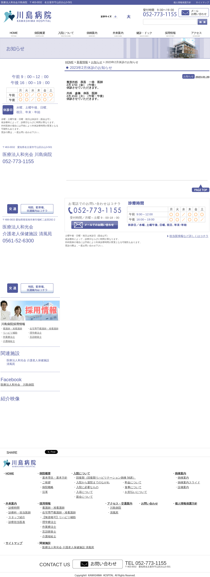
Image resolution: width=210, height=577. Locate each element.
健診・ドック (144, 34)
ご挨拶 (46, 482)
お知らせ (96, 62)
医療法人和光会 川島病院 (17, 384)
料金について (133, 482)
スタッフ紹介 (16, 517)
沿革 (45, 492)
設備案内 (183, 487)
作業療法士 (9, 337)
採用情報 (170, 34)
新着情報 (82, 62)
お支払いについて (136, 492)
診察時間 (14, 507)
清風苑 (114, 512)
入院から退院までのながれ (93, 482)
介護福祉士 (9, 341)
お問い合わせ (149, 503)
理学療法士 (36, 332)
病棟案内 (92, 34)
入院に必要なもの (87, 487)
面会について (84, 496)
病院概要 (40, 34)
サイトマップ (202, 2)
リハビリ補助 (10, 332)
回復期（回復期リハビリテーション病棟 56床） (106, 477)
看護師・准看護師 (12, 328)
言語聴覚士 (36, 337)
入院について (66, 34)
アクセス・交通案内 (119, 503)
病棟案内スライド (189, 482)
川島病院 (115, 507)
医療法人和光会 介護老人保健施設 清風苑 (28, 362)
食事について (133, 487)
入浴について (84, 492)
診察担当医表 (16, 522)
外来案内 (118, 34)
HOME (14, 34)
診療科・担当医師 (19, 512)
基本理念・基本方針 (54, 477)
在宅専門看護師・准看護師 (44, 328)
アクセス (196, 34)
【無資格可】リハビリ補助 (59, 517)
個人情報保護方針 (182, 2)
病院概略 (47, 487)
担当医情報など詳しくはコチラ (188, 236)
